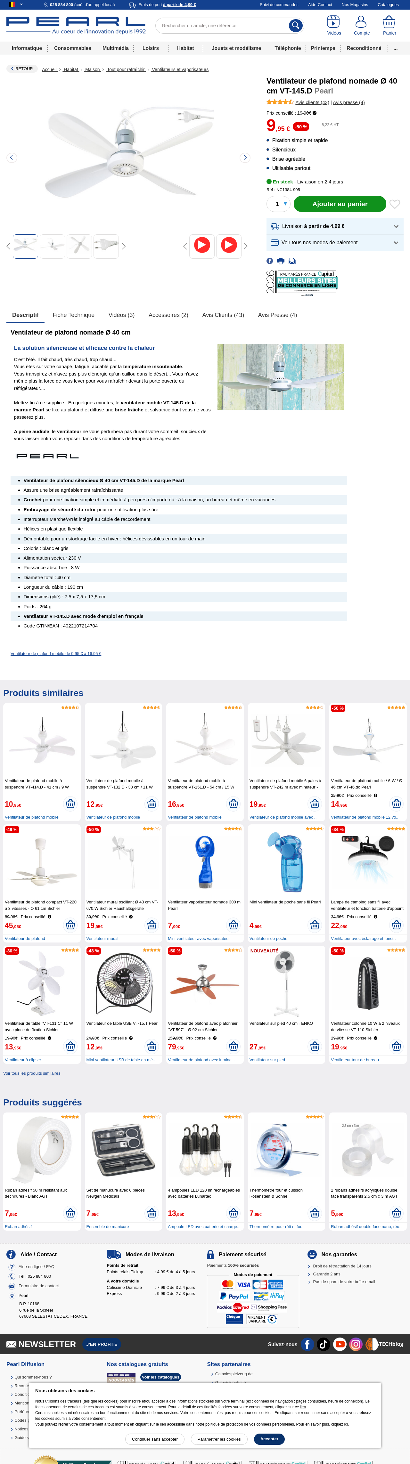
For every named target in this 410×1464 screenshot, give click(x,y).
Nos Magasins (355, 4)
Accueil (50, 69)
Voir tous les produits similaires (31, 1073)
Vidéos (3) (122, 315)
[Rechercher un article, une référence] (229, 26)
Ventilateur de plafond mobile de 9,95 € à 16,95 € (56, 653)
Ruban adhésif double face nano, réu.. (366, 1226)
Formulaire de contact (39, 1286)
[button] (335, 226)
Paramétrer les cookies (219, 1439)
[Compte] (362, 25)
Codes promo (26, 1420)
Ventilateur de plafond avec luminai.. (201, 1059)
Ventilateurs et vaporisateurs (180, 69)
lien (303, 1407)
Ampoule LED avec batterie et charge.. (203, 1226)
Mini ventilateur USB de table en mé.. (120, 1059)
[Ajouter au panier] (340, 204)
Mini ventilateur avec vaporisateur (199, 938)
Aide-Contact (320, 4)
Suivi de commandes (279, 4)
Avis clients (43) (223, 315)
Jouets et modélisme (236, 48)
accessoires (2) (168, 315)
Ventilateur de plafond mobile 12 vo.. (364, 817)
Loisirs (151, 48)
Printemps (323, 48)
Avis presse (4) (277, 315)
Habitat (185, 48)
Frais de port (167, 4)
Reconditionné (364, 48)
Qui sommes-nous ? (33, 1377)
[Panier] (390, 25)
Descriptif (25, 315)
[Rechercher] (296, 25)
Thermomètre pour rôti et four (277, 1226)
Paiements (233, 1265)
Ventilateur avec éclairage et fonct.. (363, 938)
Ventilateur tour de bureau (355, 1059)
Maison (92, 69)
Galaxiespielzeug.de (234, 1373)
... (396, 48)
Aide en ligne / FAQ (36, 1267)
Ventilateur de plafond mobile (32, 817)
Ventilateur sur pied (267, 1059)
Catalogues (388, 4)
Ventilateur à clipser (23, 1059)
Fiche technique (74, 315)
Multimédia (115, 48)
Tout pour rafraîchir (126, 69)
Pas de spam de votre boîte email (344, 1281)
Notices (21, 1429)
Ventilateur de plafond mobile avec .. (283, 817)
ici (346, 1424)
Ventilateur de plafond (25, 938)
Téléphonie (288, 48)
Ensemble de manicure (107, 1226)
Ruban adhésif (18, 1226)
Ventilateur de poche (269, 938)
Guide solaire (26, 1437)
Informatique (27, 48)
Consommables (72, 48)
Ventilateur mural (102, 938)
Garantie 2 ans (326, 1274)
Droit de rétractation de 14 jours (342, 1266)
